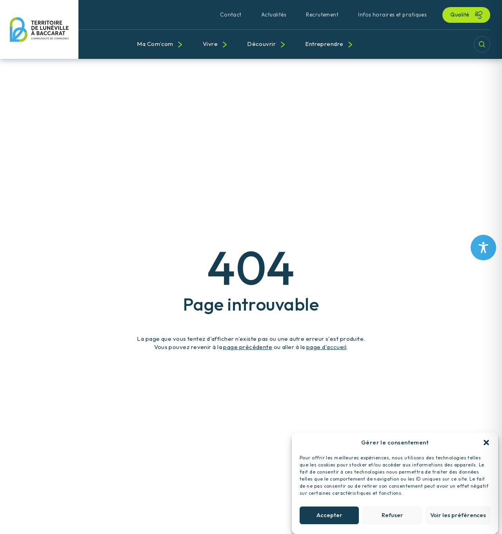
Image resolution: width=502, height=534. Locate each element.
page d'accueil (326, 347)
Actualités (274, 14)
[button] (486, 449)
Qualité (460, 14)
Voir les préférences (458, 521)
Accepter (329, 521)
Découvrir (261, 44)
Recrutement (322, 14)
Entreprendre (324, 44)
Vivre (210, 44)
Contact (231, 14)
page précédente (247, 347)
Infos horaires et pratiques (392, 14)
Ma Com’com (155, 44)
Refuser (392, 521)
